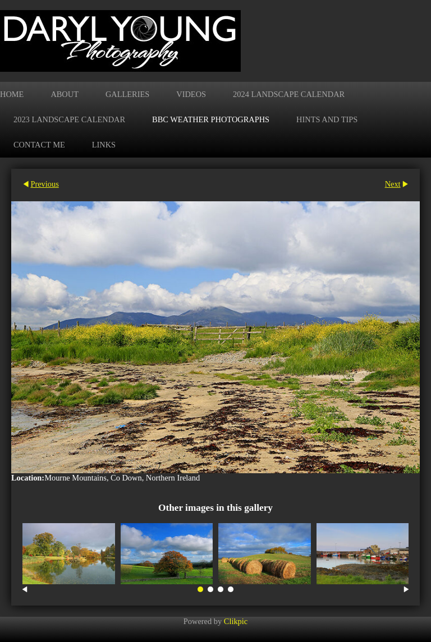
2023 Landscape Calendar (69, 119)
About (65, 94)
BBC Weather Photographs (210, 119)
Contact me (39, 144)
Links (104, 144)
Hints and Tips (326, 119)
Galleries (127, 94)
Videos (191, 94)
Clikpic (235, 621)
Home (12, 94)
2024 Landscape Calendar (289, 94)
